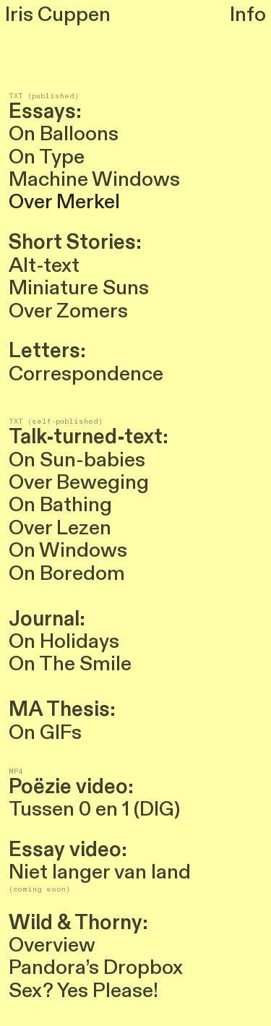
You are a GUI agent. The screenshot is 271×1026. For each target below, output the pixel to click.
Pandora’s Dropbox (96, 967)
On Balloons (64, 134)
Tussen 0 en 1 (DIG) (94, 809)
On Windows (68, 550)
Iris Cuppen (58, 14)
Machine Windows (94, 179)
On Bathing (60, 504)
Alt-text (46, 265)
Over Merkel (66, 201)
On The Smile (70, 663)
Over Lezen (60, 528)
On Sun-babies (77, 460)
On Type (47, 157)
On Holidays (64, 641)
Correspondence (88, 374)
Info (248, 14)
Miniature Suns (81, 288)
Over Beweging (79, 482)
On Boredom (67, 573)
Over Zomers (70, 311)
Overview (52, 945)
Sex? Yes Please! (83, 990)
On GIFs (45, 732)
